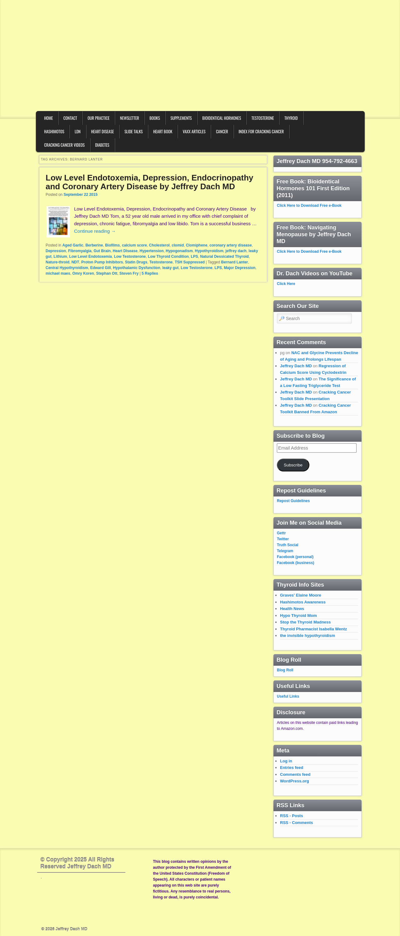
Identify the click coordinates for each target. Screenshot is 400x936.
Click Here (286, 284)
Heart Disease (102, 131)
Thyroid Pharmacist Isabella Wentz (313, 629)
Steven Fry (128, 273)
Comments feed (295, 774)
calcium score (134, 245)
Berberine (94, 245)
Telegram (285, 551)
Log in (286, 761)
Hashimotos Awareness (303, 602)
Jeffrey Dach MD (296, 366)
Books (155, 118)
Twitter (283, 539)
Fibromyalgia (80, 251)
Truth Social (287, 545)
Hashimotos (54, 131)
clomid (178, 245)
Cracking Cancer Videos (64, 145)
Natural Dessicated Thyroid (224, 256)
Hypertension (152, 251)
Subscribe (293, 465)
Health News (292, 608)
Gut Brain (102, 251)
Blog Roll (285, 670)
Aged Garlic (72, 245)
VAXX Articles (194, 131)
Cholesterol (159, 245)
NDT (75, 262)
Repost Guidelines (293, 501)
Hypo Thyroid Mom (298, 615)
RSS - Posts (291, 815)
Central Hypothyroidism (67, 268)
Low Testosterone (130, 256)
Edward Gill (100, 268)
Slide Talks (133, 131)
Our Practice (98, 118)
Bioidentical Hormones (221, 118)
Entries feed (291, 767)
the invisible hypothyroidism (307, 635)
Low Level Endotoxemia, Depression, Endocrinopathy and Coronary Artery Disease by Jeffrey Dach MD (149, 182)
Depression (56, 251)
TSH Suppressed (190, 262)
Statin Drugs (136, 262)
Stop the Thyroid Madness (305, 622)
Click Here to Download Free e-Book (309, 205)
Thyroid (291, 118)
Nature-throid (57, 262)
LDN (78, 131)
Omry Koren (83, 273)
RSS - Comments (296, 822)
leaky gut (170, 268)
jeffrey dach (236, 251)
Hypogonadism (179, 251)
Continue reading (95, 231)
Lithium (60, 256)
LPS (194, 256)
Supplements (181, 118)
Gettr (281, 533)
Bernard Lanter (234, 262)
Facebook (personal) (295, 557)
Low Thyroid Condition (168, 256)
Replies (150, 273)
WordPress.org (294, 781)
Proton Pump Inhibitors (102, 262)
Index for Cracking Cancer (261, 131)
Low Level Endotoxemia (90, 256)
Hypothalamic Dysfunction (136, 268)
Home (48, 118)
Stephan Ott (106, 273)
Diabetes (102, 145)
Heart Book (162, 131)
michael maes (58, 273)
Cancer (222, 131)
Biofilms (112, 245)
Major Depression (240, 268)
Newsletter (129, 118)
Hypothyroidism (209, 251)
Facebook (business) (295, 563)
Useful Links (288, 696)
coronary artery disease (230, 245)
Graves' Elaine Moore (300, 595)
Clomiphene (197, 245)
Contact (70, 118)
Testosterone (263, 118)
